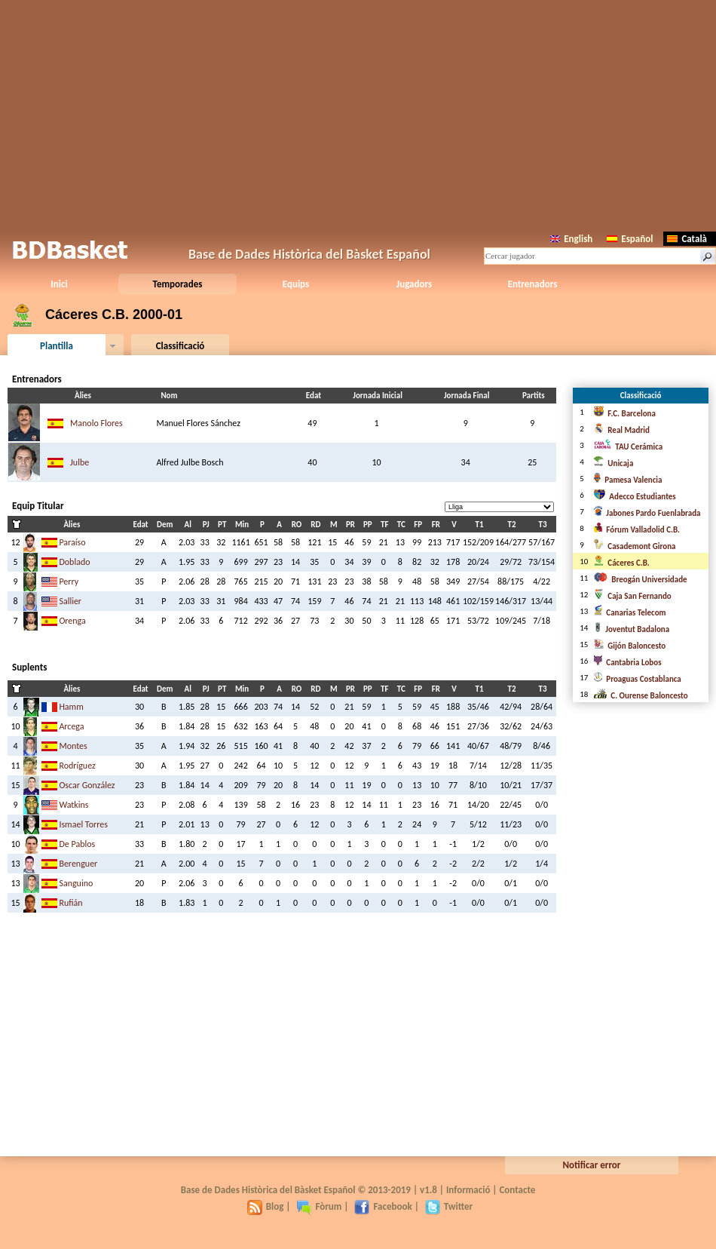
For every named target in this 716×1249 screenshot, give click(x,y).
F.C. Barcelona (624, 414)
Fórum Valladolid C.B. (636, 530)
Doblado (74, 561)
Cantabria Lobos (627, 662)
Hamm (71, 706)
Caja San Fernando (632, 596)
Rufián (70, 902)
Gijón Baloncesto (629, 646)
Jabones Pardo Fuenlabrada (646, 513)
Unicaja (613, 463)
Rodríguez (77, 765)
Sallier (70, 601)
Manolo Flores (96, 423)
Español (630, 238)
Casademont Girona (634, 546)
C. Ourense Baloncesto (640, 696)
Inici (58, 284)
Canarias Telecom (629, 613)
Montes (73, 745)
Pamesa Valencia (627, 480)
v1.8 (428, 1189)
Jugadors (414, 284)
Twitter (449, 1206)
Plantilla (56, 345)
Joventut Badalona (631, 629)
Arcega (71, 726)
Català (687, 238)
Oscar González (87, 785)
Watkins (73, 804)
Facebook (383, 1206)
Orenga (72, 620)
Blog (265, 1206)
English (571, 238)
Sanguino (76, 883)
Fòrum (318, 1206)
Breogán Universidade (640, 580)
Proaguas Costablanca (637, 679)
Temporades (178, 284)
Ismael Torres (83, 824)
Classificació (180, 345)
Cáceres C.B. (621, 563)
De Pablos (77, 844)
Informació (468, 1189)
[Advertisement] (358, 113)
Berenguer (78, 863)
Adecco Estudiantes (634, 497)
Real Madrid (621, 430)
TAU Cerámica (627, 447)
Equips (296, 284)
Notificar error (592, 1165)
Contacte (517, 1189)
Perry (68, 581)
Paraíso (72, 542)
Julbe (79, 462)
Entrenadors (533, 284)
